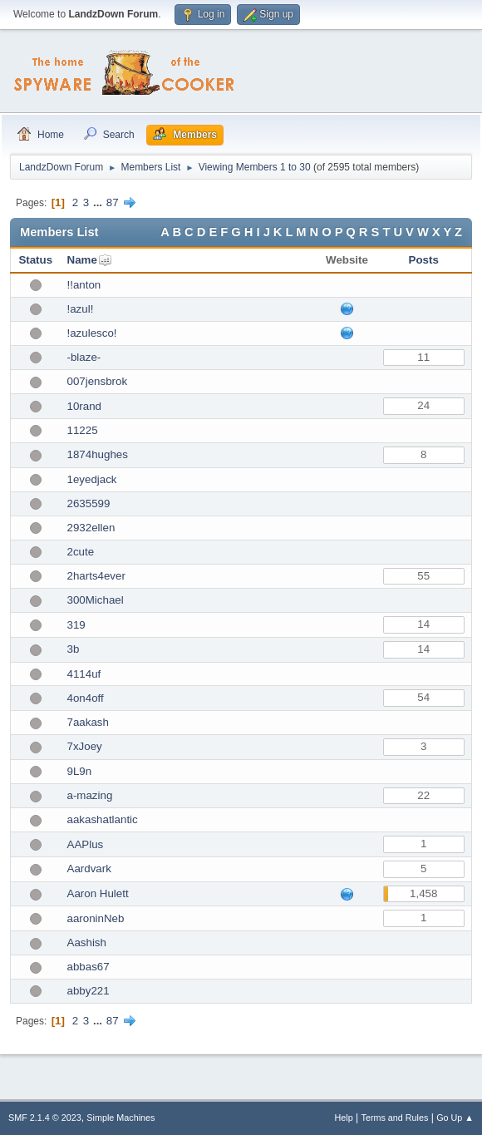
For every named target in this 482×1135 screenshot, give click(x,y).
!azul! (80, 309)
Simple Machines (120, 1118)
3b (73, 649)
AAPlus (85, 844)
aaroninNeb (96, 918)
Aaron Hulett (98, 893)
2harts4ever (96, 576)
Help (344, 1118)
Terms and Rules (395, 1118)
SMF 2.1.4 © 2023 (44, 1118)
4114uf (84, 674)
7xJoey (84, 746)
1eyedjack (92, 479)
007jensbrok (97, 381)
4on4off (85, 698)
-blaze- (84, 357)
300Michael (95, 600)
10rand (84, 406)
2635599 (89, 503)
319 (76, 625)
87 (112, 202)
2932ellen (91, 527)
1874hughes (97, 454)
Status (35, 260)
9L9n (79, 771)
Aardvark (89, 868)
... (99, 202)
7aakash (88, 722)
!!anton (84, 285)
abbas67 (88, 966)
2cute (81, 551)
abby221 (88, 990)
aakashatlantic (102, 819)
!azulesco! (92, 333)
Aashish (86, 942)
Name (82, 260)
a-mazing (90, 795)
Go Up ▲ (455, 1118)
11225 (82, 430)
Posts (424, 260)
